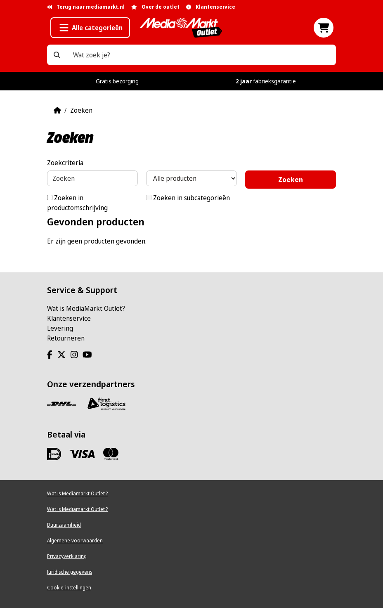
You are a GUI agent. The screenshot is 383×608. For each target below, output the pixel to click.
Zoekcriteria (65, 162)
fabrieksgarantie (266, 81)
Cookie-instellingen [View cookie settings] (69, 587)
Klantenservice (69, 318)
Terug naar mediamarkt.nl (86, 6)
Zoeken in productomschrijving (77, 202)
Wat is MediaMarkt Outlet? (86, 308)
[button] (90, 27)
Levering (60, 328)
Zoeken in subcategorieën (188, 197)
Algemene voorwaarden (75, 540)
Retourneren (66, 338)
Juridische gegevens (69, 571)
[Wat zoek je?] (57, 55)
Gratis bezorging (117, 81)
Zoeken (81, 110)
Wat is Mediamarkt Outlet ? (77, 493)
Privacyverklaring (67, 556)
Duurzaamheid (64, 524)
